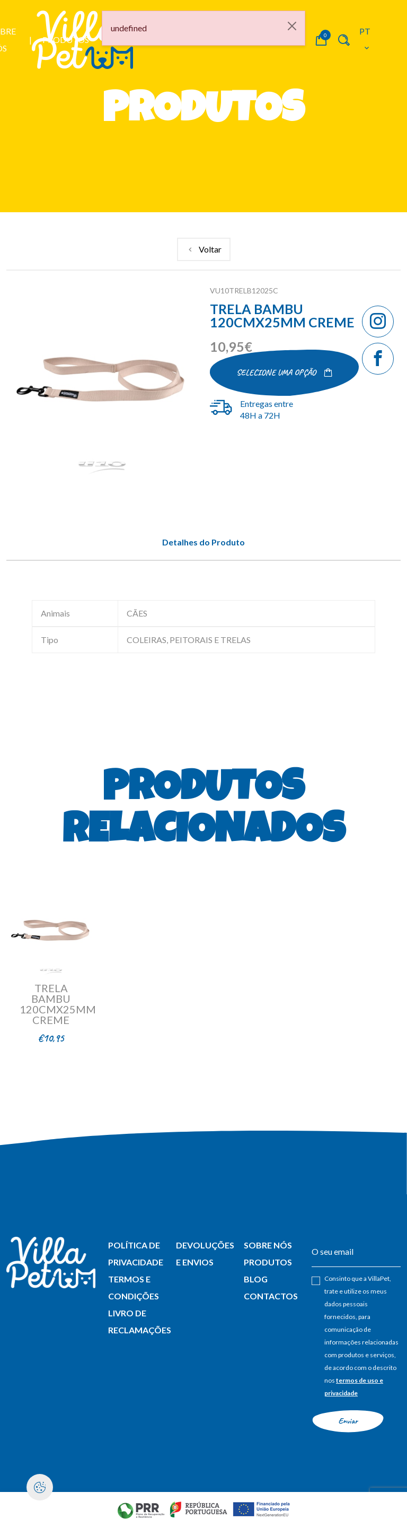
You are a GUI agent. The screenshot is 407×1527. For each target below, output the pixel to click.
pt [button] (365, 39)
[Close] (292, 26)
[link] (204, 249)
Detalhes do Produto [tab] (203, 542)
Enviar (348, 1421)
